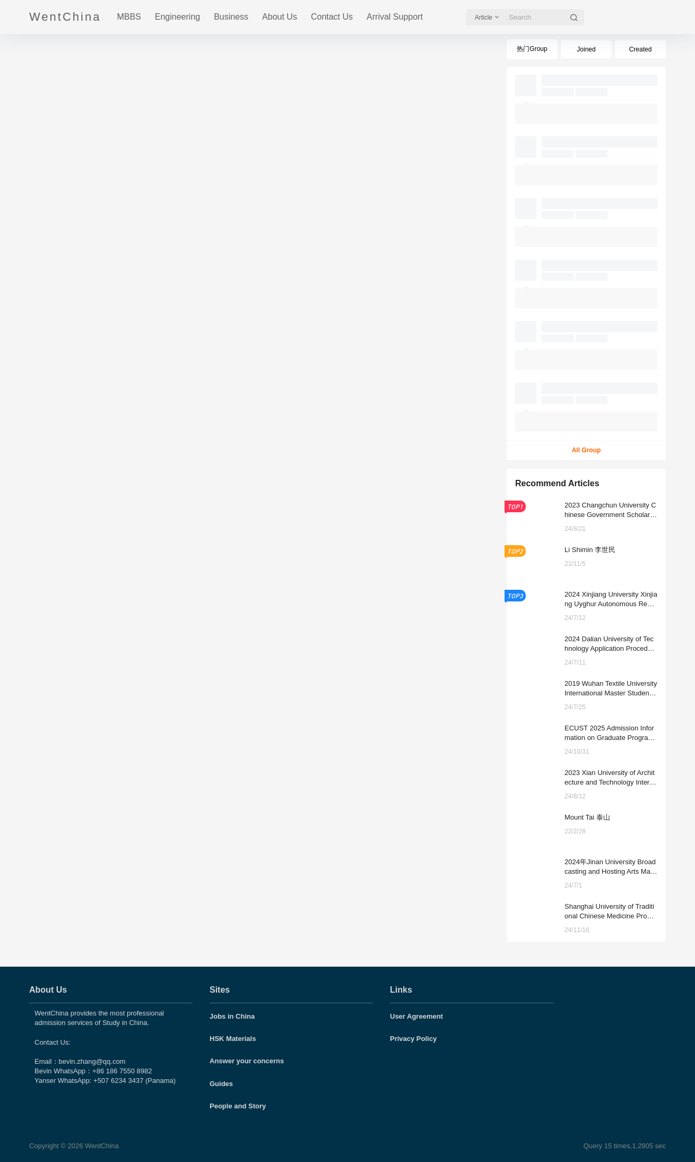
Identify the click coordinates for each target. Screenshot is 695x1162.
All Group (586, 450)
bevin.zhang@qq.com (92, 1061)
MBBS (129, 16)
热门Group (532, 49)
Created (640, 49)
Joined (586, 49)
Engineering (177, 16)
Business (231, 16)
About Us (279, 16)
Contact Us (332, 16)
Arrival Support (395, 16)
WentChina (101, 1146)
